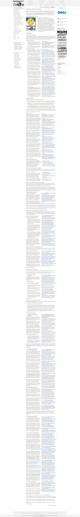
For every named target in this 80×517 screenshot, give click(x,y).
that (33, 468)
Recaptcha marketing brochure (34, 325)
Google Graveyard (51, 306)
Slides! (54, 432)
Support (34, 513)
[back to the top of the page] (51, 505)
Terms (52, 513)
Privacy (49, 513)
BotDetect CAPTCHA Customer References (62, 8)
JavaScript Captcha (17, 64)
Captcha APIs (30, 513)
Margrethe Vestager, (33, 75)
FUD (46, 37)
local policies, (28, 141)
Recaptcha (29, 211)
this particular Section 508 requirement (32, 190)
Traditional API (16, 27)
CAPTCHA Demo (16, 11)
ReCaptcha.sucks (56, 513)
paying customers (34, 134)
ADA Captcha (16, 62)
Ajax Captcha (16, 65)
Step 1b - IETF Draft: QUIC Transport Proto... (48, 393)
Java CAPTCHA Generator (18, 18)
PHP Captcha (26, 512)
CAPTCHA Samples (17, 13)
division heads (37, 340)
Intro (15, 26)
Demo (64, 512)
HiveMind (60, 67)
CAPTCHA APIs (16, 25)
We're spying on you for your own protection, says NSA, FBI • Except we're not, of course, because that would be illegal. (49, 341)
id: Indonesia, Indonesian (50, 164)
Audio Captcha (16, 57)
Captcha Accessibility (16, 37)
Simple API (17, 28)
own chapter (31, 66)
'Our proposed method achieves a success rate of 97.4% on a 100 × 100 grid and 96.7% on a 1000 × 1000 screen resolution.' (48, 79)
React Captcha (16, 56)
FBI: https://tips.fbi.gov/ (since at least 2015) (48, 332)
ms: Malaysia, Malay (50, 163)
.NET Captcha (17, 512)
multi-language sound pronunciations (49, 23)
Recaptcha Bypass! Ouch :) (49, 134)
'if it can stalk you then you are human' (49, 211)
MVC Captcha (16, 63)
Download (61, 512)
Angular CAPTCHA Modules (18, 21)
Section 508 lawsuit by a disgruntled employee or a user (35, 185)
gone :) (39, 468)
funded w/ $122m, (51, 146)
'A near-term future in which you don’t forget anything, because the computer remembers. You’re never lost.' (48, 236)
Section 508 (45, 14)
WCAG (40, 14)
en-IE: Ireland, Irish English (51, 165)
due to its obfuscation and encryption (33, 170)
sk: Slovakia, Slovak (50, 162)
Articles (14, 38)
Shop (36, 513)
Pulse (60, 70)
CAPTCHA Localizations (17, 14)
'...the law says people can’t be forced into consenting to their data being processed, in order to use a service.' (48, 254)
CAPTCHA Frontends (17, 20)
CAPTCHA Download (17, 12)
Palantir (48, 473)
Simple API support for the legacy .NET (49, 175)
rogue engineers (30, 340)
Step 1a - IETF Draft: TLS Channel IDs (47, 391)
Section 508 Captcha (17, 60)
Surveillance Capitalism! (49, 325)
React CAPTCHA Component (18, 24)
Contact (46, 513)
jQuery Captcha (16, 55)
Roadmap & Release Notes (18, 31)
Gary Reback (47, 289)
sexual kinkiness (52, 324)
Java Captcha (21, 512)
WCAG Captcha (16, 61)
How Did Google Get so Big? (49, 285)
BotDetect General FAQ (17, 30)
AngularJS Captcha (41, 1)
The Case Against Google (48, 284)
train (35, 468)
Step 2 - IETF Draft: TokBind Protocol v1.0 (48, 395)
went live (51, 471)
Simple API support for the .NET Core (48, 173)
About (14, 39)
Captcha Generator (24, 513)
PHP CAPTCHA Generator (18, 19)
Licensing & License (16, 33)
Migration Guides (16, 32)
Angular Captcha (17, 54)
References (39, 513)
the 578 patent (47, 207)
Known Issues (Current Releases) (19, 8)
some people (31, 342)
